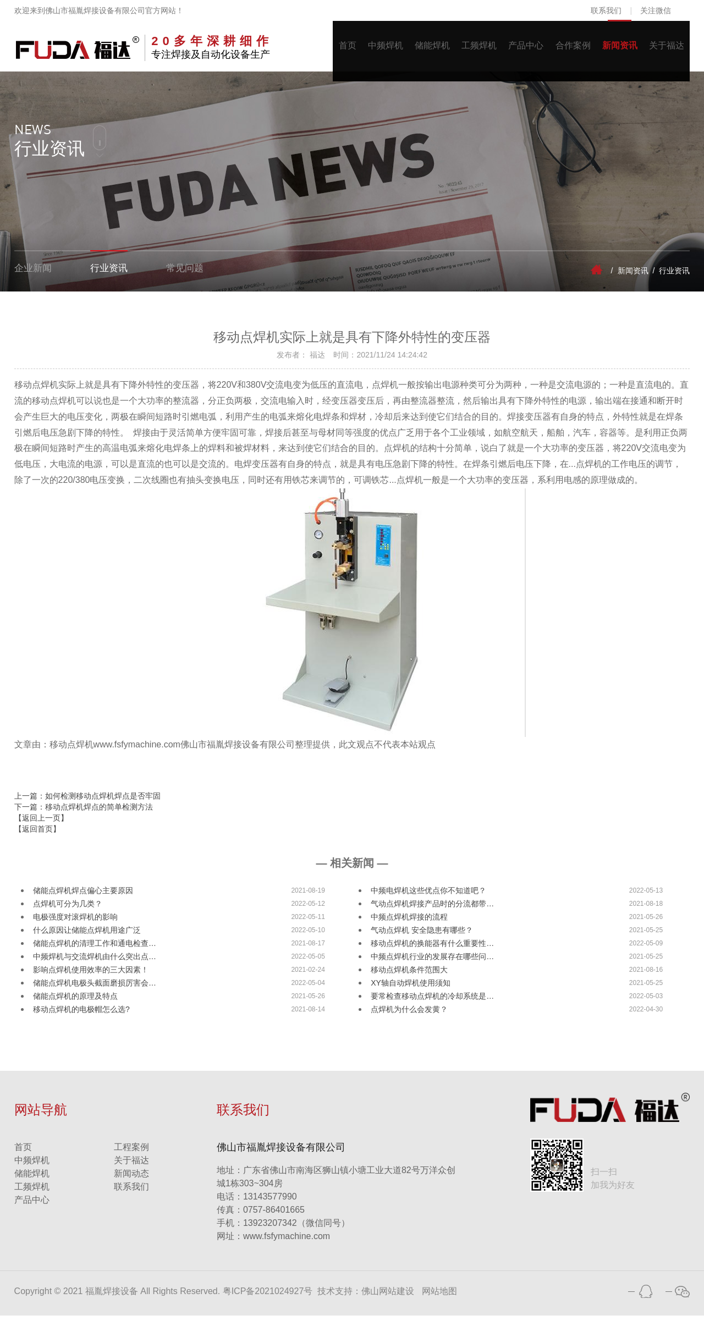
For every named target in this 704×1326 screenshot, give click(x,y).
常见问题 (190, 281)
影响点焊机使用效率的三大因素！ (90, 980)
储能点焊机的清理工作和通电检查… (94, 953)
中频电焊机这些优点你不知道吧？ (428, 900)
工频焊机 (457, 51)
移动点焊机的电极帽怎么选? (81, 1019)
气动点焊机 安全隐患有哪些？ (422, 940)
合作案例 (560, 51)
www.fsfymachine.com (273, 1246)
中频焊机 (353, 51)
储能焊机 (405, 51)
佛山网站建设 (387, 1301)
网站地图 (439, 1301)
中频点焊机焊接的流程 (409, 927)
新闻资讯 (612, 51)
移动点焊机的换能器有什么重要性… (432, 953)
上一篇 (87, 806)
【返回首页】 (37, 839)
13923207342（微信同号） (296, 1233)
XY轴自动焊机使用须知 (410, 993)
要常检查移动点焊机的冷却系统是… (432, 1006)
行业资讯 (112, 281)
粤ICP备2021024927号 (268, 1301)
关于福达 (663, 51)
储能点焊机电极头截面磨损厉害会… (94, 993)
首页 (311, 51)
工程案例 (131, 1157)
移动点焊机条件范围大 (409, 980)
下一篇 (83, 817)
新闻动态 (131, 1184)
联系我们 (606, 10)
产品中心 (508, 51)
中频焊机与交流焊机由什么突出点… (94, 966)
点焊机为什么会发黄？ (409, 1019)
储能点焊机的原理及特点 (75, 1006)
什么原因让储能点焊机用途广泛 (87, 940)
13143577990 (257, 1207)
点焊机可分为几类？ (67, 914)
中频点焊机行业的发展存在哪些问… (432, 966)
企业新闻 (34, 281)
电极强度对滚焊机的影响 (75, 927)
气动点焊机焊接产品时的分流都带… (432, 914)
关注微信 (655, 10)
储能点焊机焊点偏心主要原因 (83, 900)
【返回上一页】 (41, 828)
